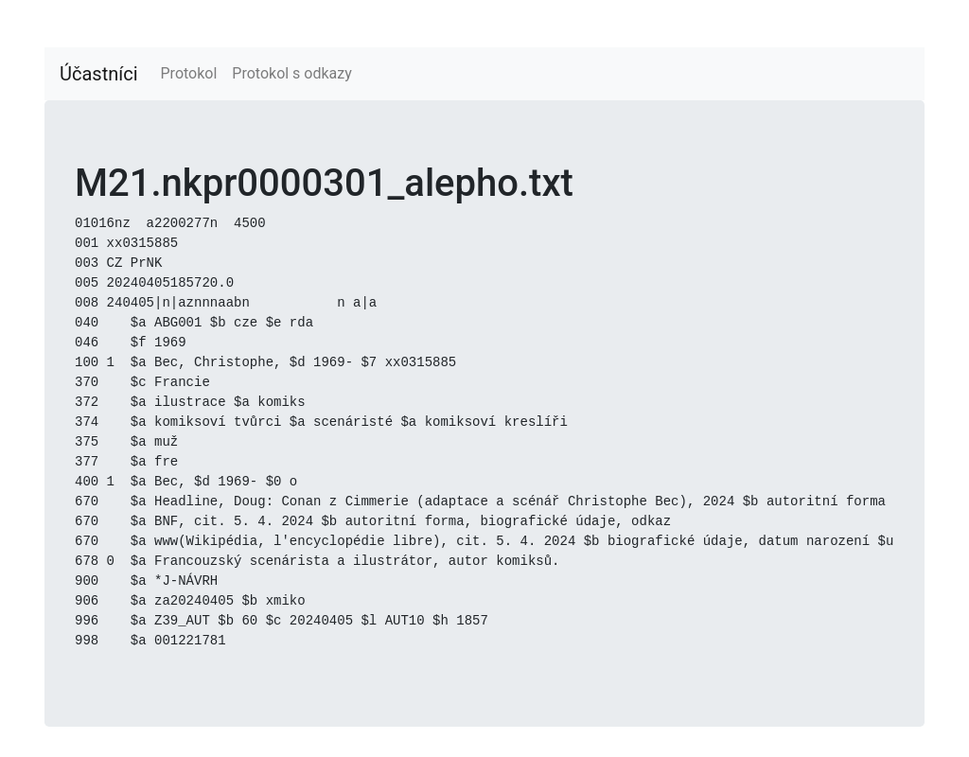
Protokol (189, 73)
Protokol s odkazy (291, 73)
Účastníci (99, 73)
